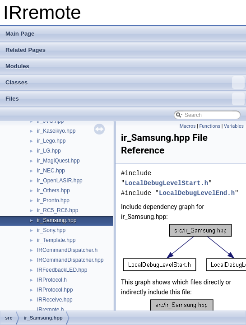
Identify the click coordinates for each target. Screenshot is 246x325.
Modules (17, 66)
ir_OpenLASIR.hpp (60, 180)
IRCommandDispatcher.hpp (70, 260)
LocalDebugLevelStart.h (166, 183)
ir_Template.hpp (56, 240)
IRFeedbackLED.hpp (62, 270)
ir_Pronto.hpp (53, 200)
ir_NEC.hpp (51, 170)
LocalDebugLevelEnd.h (197, 193)
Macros (188, 126)
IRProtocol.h (52, 280)
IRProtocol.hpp (55, 290)
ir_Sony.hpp (51, 230)
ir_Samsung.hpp (56, 220)
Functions (209, 126)
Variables (234, 126)
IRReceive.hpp (55, 300)
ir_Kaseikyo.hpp (56, 131)
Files (125, 99)
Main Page (19, 33)
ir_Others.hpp (53, 190)
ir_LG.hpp (49, 151)
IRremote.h (50, 309)
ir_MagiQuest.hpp (58, 161)
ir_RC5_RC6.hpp (57, 210)
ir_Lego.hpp (51, 141)
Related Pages (25, 49)
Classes (125, 82)
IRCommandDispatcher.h (67, 250)
